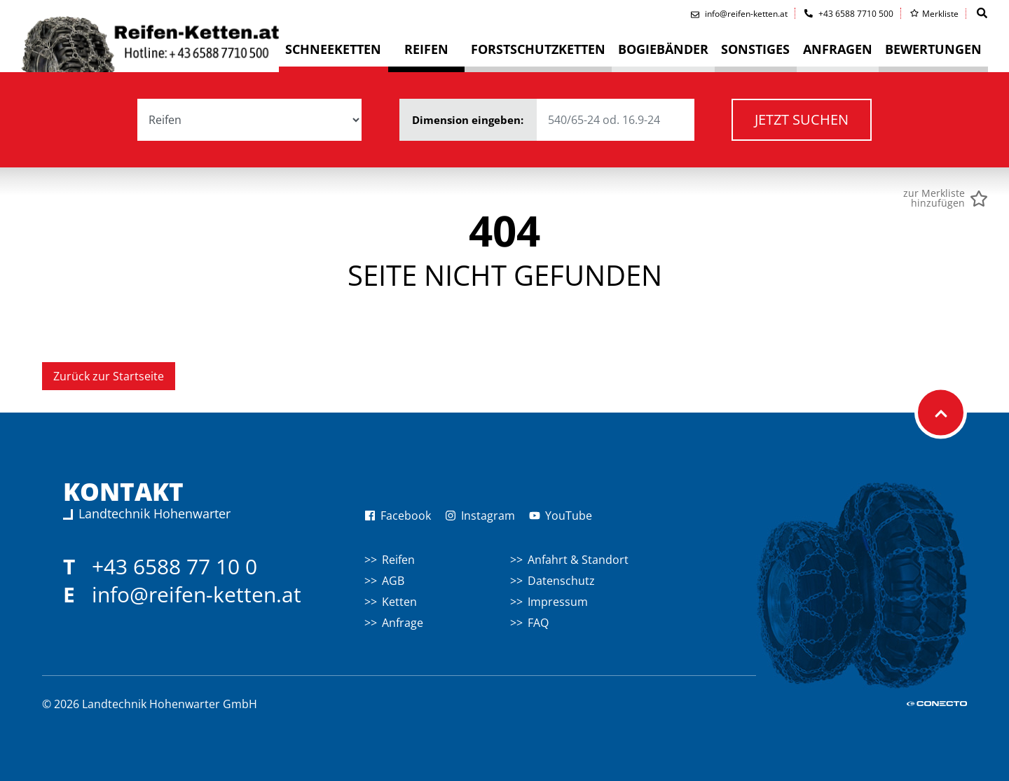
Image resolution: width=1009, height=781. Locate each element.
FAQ (538, 623)
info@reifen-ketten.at (196, 594)
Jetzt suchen (802, 119)
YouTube (560, 515)
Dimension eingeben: (553, 120)
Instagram (480, 515)
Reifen (398, 560)
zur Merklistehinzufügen (934, 198)
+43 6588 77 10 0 (174, 566)
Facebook (397, 515)
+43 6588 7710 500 (848, 13)
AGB (393, 581)
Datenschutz (561, 581)
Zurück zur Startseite (108, 376)
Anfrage (402, 623)
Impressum (558, 602)
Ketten (399, 602)
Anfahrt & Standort (578, 560)
